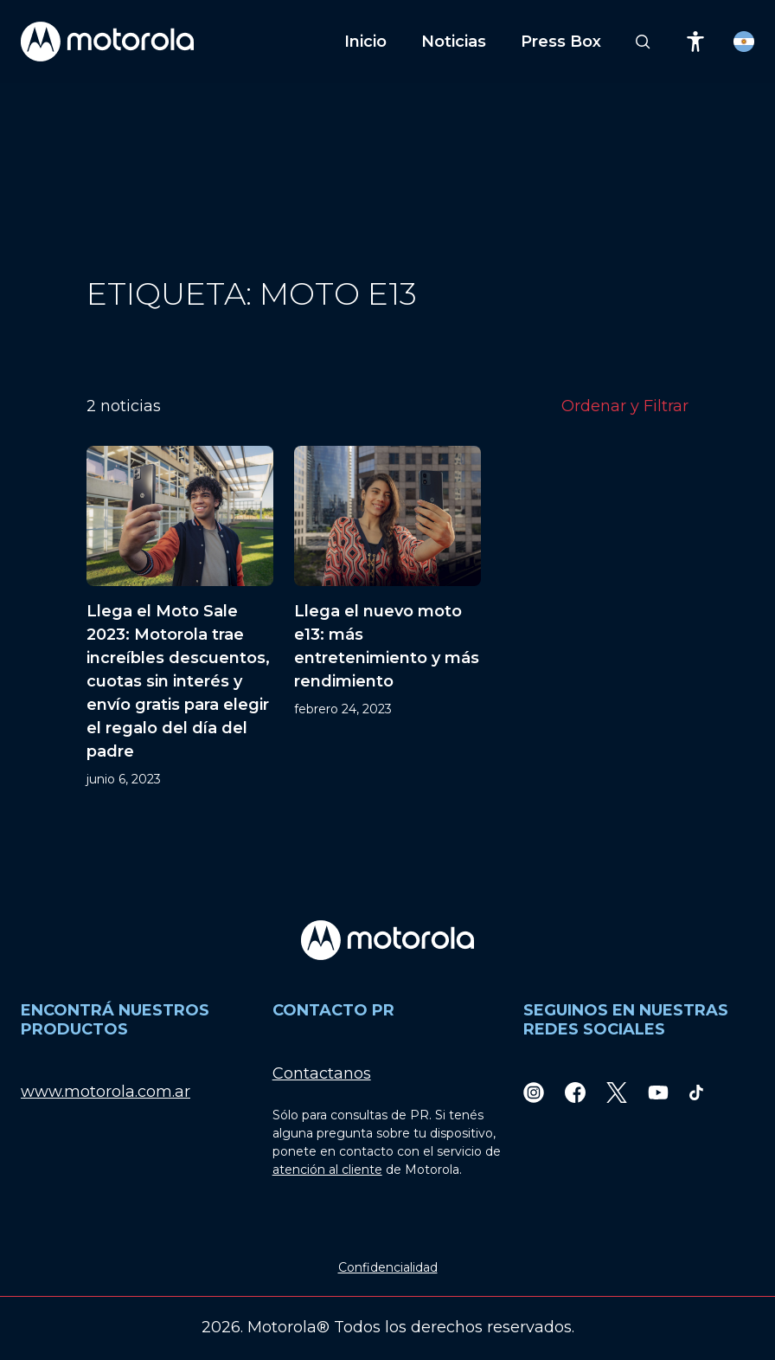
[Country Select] (743, 41)
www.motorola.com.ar (105, 1091)
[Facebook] (575, 1092)
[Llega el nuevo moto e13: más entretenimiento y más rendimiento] (387, 617)
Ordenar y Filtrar (625, 406)
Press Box (561, 41)
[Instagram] (533, 1092)
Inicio (365, 41)
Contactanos (321, 1073)
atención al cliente (327, 1169)
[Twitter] (616, 1092)
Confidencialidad (388, 1267)
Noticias (453, 41)
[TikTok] (696, 1092)
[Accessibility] (695, 41)
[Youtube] (658, 1092)
